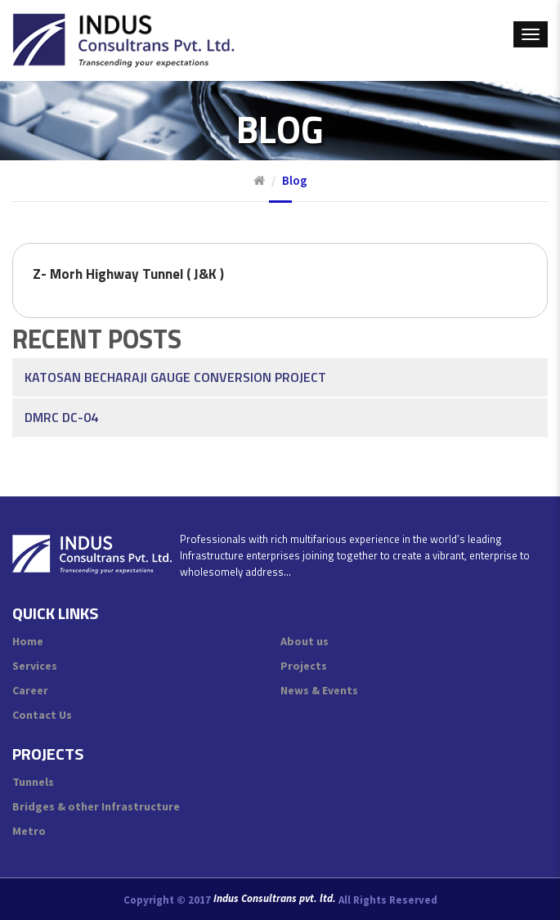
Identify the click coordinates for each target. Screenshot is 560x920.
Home (27, 641)
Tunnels (33, 781)
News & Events (319, 690)
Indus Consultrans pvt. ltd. (274, 898)
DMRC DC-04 (61, 396)
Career (30, 690)
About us (304, 641)
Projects (303, 665)
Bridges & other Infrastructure (96, 806)
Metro (29, 831)
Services (34, 665)
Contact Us (42, 714)
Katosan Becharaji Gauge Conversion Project (175, 356)
